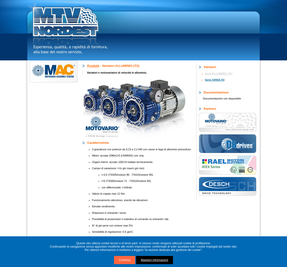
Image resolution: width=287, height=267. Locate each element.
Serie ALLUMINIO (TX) (218, 73)
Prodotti (93, 66)
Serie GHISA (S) (214, 79)
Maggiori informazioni (154, 260)
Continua (124, 260)
